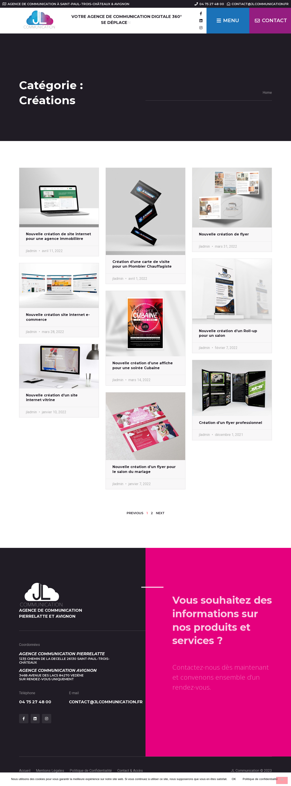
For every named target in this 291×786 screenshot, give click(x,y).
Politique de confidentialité (260, 779)
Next (160, 513)
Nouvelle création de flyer (224, 234)
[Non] (282, 780)
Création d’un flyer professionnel (230, 423)
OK (234, 779)
